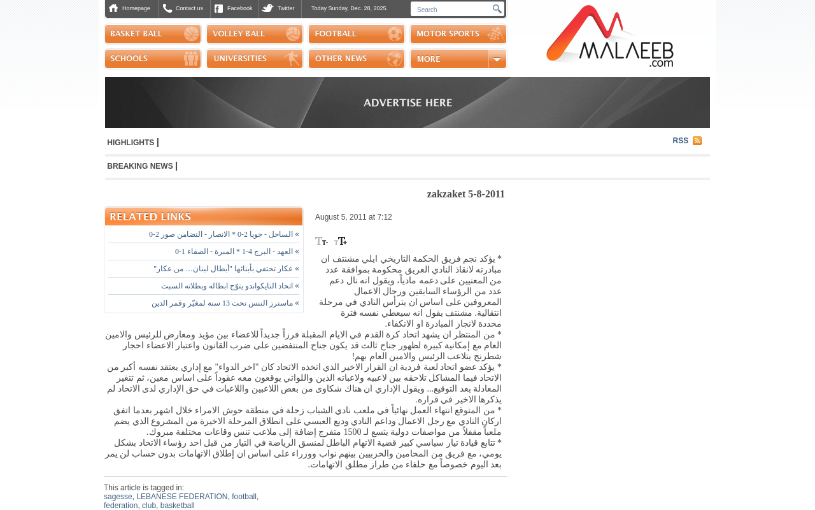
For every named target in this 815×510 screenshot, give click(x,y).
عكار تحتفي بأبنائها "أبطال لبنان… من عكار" (226, 268)
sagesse (118, 496)
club (149, 505)
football (244, 496)
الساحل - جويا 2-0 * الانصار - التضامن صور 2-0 (224, 234)
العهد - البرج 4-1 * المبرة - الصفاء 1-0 (237, 251)
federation (121, 505)
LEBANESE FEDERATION (181, 496)
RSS (681, 140)
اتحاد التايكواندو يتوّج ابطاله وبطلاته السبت (230, 285)
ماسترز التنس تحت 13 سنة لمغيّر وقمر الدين (225, 303)
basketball (177, 505)
